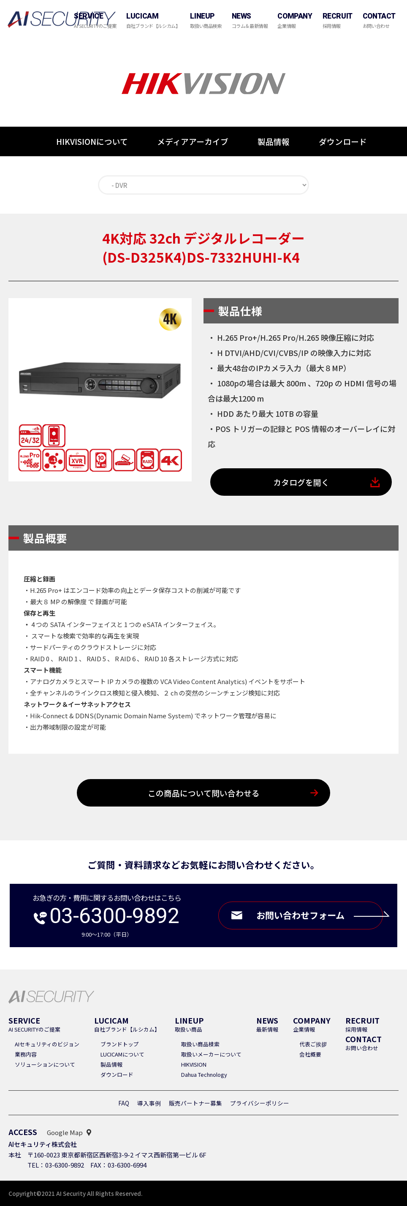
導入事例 (149, 1103)
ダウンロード (343, 141)
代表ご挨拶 (313, 1044)
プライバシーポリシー (259, 1103)
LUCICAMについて (122, 1054)
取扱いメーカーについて (211, 1054)
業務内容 (26, 1054)
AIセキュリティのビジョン (47, 1044)
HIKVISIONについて (92, 141)
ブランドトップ (119, 1044)
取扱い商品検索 (200, 1044)
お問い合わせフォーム (318, 915)
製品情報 (274, 141)
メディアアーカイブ (192, 141)
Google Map (65, 1132)
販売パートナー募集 (195, 1103)
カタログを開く (301, 482)
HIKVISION (193, 1064)
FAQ (123, 1103)
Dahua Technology (204, 1074)
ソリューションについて (45, 1064)
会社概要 (310, 1054)
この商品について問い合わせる (204, 793)
